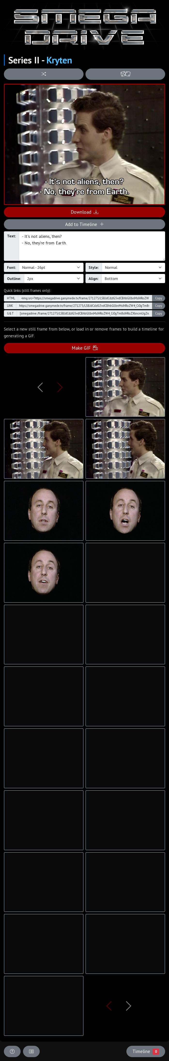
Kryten (59, 60)
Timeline (145, 1051)
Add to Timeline (84, 224)
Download (84, 212)
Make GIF (85, 348)
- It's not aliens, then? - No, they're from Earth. (92, 246)
